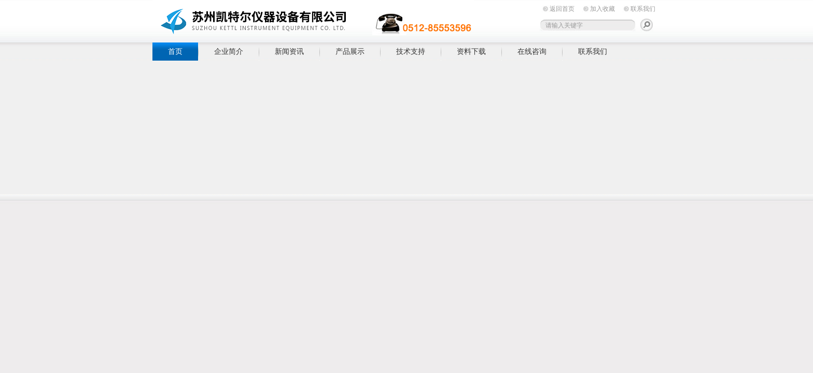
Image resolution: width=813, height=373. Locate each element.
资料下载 (471, 51)
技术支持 (410, 51)
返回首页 (562, 8)
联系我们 (642, 8)
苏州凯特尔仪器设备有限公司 (313, 19)
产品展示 (350, 51)
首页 (175, 51)
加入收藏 (602, 8)
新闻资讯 (289, 51)
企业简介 (228, 51)
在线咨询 (531, 51)
